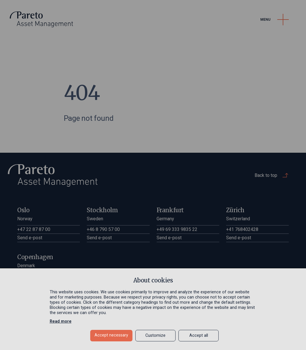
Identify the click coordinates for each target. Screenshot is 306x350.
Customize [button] (155, 335)
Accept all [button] (198, 335)
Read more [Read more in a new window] (61, 321)
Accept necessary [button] (111, 335)
